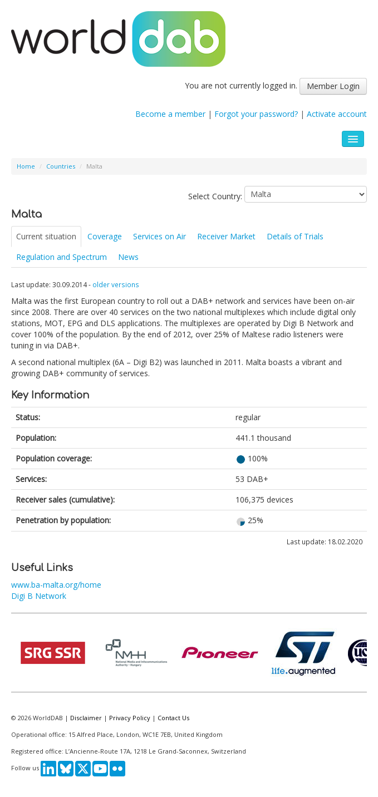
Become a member (170, 114)
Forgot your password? (256, 114)
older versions (115, 284)
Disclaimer (86, 718)
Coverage (104, 236)
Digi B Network (38, 596)
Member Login (333, 86)
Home (26, 166)
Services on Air (159, 236)
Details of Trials (295, 236)
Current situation (46, 236)
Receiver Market (226, 236)
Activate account (337, 114)
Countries (60, 166)
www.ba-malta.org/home (56, 584)
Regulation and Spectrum (61, 257)
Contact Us (173, 718)
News (128, 257)
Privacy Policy (129, 718)
